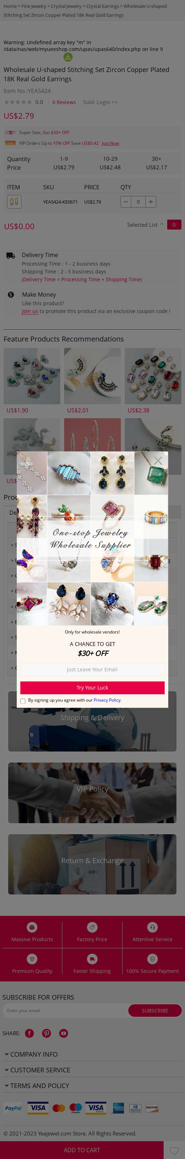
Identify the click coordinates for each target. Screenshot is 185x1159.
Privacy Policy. (108, 700)
